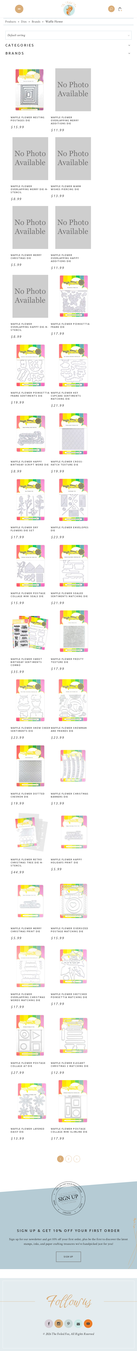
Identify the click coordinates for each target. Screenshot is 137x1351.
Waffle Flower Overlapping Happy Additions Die (65, 258)
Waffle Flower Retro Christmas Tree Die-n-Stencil (27, 862)
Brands (36, 22)
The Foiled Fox (60, 1334)
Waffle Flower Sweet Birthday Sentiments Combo (26, 662)
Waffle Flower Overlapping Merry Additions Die (65, 120)
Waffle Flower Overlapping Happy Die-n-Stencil (30, 327)
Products (10, 22)
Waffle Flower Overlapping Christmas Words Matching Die (28, 997)
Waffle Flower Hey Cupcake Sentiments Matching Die (66, 396)
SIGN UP (68, 1257)
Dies (24, 22)
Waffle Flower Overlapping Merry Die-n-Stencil (29, 189)
